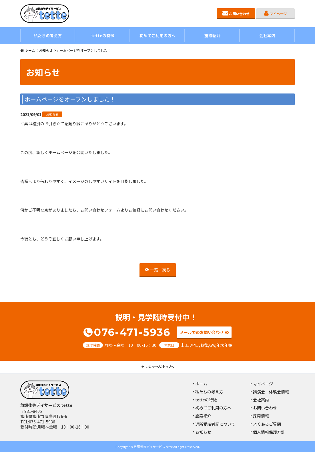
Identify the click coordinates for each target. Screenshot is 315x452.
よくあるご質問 (267, 424)
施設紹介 (212, 35)
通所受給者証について (215, 424)
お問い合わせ (239, 13)
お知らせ (46, 50)
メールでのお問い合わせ (202, 332)
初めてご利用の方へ (157, 35)
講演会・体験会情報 (271, 392)
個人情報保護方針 (269, 432)
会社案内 (267, 35)
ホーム (30, 50)
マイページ (278, 13)
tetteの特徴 (102, 35)
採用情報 (261, 416)
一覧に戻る (160, 270)
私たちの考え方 (48, 35)
